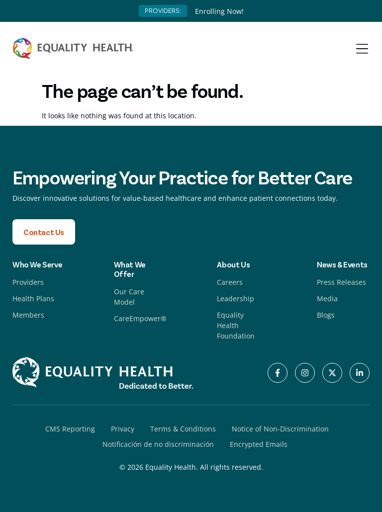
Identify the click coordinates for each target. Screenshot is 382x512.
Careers (230, 282)
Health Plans (33, 298)
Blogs (326, 315)
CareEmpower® (140, 318)
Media (327, 298)
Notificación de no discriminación (158, 444)
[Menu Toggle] (362, 48)
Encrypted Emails (258, 444)
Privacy (122, 428)
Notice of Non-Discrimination (280, 428)
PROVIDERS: (163, 10)
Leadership (235, 298)
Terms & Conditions (183, 428)
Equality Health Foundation (236, 325)
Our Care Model (129, 297)
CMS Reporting (70, 428)
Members (28, 315)
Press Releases (341, 282)
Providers (28, 282)
